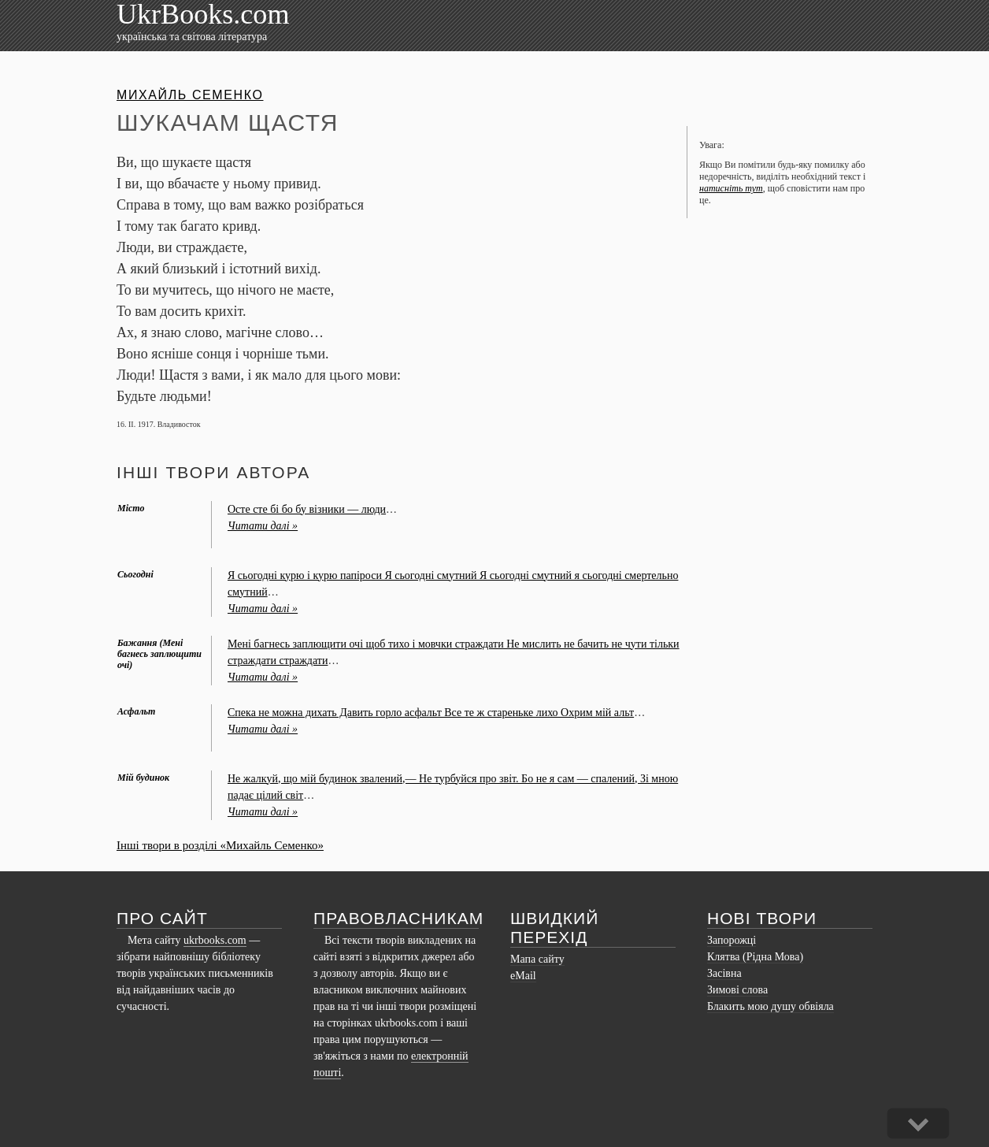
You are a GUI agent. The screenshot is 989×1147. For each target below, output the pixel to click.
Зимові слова (737, 990)
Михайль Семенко (190, 95)
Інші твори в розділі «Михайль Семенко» (220, 845)
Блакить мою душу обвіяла (770, 1006)
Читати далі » (263, 526)
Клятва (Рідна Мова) (755, 957)
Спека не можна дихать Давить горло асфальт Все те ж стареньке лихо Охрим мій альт (431, 712)
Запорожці (731, 940)
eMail (523, 976)
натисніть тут (731, 188)
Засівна (724, 973)
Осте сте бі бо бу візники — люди (307, 509)
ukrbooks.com (214, 940)
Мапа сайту (537, 959)
